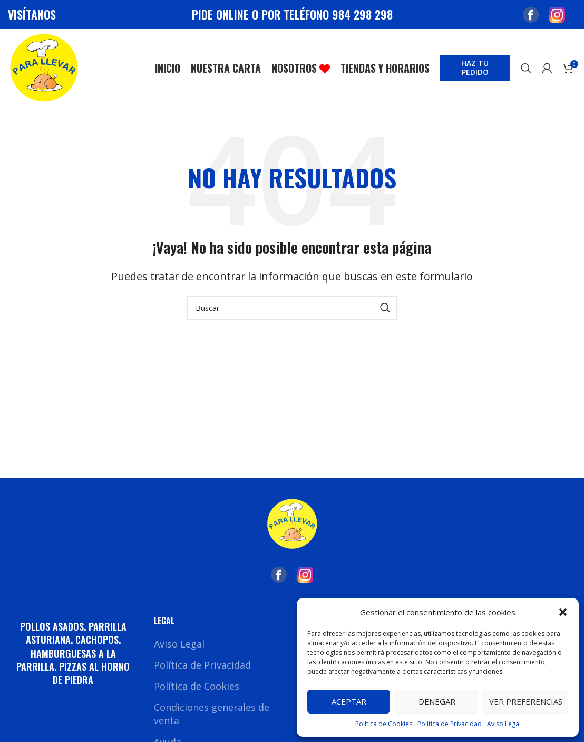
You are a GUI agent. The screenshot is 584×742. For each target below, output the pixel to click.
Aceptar (349, 701)
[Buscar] (526, 69)
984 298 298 (362, 14)
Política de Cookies (383, 723)
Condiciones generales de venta (211, 715)
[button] (563, 612)
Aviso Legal (504, 723)
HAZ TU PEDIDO (475, 68)
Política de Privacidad (449, 723)
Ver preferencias (525, 701)
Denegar (436, 701)
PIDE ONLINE (220, 14)
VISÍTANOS (32, 14)
